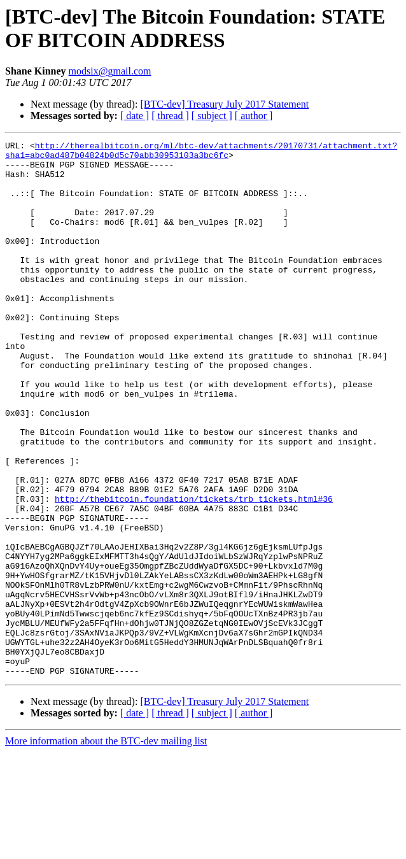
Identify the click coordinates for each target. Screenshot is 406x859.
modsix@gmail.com (110, 71)
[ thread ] (170, 115)
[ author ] (254, 115)
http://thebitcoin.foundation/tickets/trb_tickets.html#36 (194, 571)
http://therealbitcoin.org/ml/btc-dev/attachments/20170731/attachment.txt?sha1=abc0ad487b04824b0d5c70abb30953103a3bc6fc (201, 152)
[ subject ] (212, 115)
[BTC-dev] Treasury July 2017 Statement (224, 104)
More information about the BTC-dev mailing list (106, 847)
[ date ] (134, 115)
